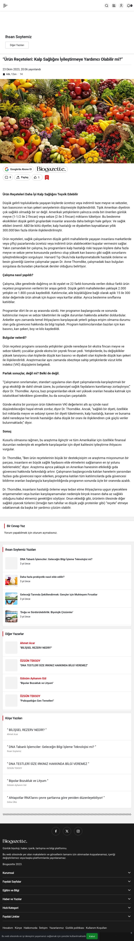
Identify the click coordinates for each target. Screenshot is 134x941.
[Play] (4, 188)
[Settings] (10, 188)
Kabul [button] (92, 936)
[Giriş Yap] (121, 5)
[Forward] (8, 188)
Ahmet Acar (12, 734)
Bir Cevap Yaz (16, 526)
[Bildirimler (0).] (128, 5)
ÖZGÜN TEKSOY (14, 768)
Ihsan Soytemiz (14, 751)
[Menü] (5, 5)
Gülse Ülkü (12, 802)
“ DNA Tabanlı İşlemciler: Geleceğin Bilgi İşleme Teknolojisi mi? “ (51, 747)
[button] (114, 5)
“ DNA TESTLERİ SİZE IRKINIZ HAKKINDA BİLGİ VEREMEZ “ (48, 764)
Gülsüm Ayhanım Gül (16, 785)
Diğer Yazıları (17, 45)
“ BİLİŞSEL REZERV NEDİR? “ (27, 730)
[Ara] (106, 5)
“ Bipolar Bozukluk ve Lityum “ (27, 781)
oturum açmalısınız (45, 532)
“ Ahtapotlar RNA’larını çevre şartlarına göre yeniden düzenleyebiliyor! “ (56, 798)
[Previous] (6, 188)
